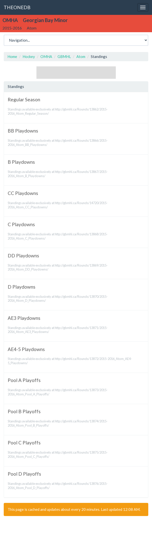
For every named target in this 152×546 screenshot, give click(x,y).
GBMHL (64, 56)
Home (12, 56)
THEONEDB (17, 7)
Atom (80, 56)
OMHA (46, 56)
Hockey (29, 56)
